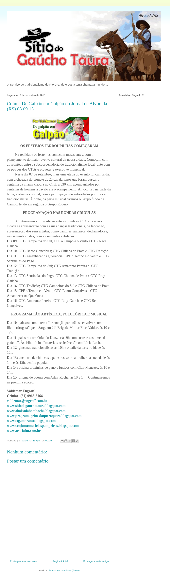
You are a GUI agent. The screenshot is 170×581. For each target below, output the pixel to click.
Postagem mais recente (23, 561)
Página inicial (60, 561)
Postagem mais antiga (96, 561)
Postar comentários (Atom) (64, 570)
